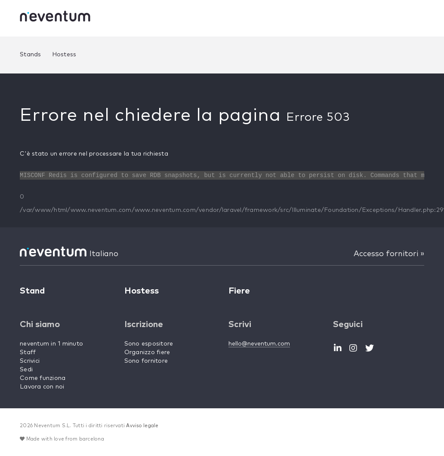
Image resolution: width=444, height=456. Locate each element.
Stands (30, 55)
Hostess (64, 55)
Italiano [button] (103, 254)
